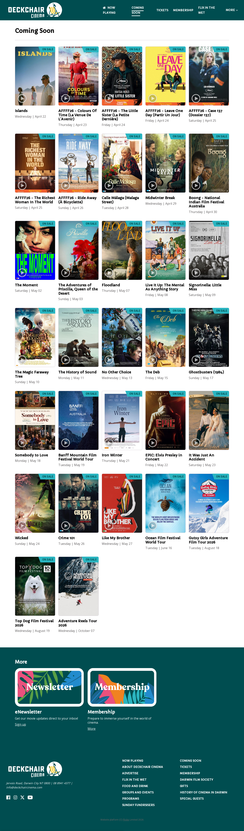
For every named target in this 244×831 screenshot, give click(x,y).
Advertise (130, 773)
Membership (183, 10)
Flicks (126, 819)
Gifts (184, 786)
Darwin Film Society (196, 779)
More (232, 10)
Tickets (162, 10)
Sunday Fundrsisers (138, 805)
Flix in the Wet (134, 779)
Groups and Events (137, 792)
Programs (130, 798)
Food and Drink (135, 786)
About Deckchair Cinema (142, 767)
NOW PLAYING (132, 761)
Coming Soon (138, 10)
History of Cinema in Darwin (203, 792)
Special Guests (191, 798)
